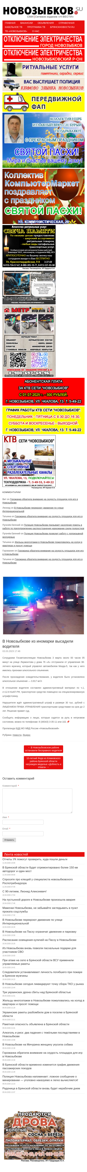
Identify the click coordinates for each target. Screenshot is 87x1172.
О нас (35, 31)
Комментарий (10, 785)
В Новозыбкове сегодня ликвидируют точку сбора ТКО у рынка (43, 984)
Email (6, 828)
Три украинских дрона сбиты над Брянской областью (36, 992)
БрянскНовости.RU (62, 27)
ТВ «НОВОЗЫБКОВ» (16, 31)
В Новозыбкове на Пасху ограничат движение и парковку (39, 931)
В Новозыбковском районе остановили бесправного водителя (43, 749)
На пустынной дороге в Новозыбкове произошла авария (38, 899)
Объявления (46, 23)
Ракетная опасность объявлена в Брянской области (35, 1024)
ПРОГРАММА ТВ (36, 27)
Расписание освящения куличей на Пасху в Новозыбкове (39, 940)
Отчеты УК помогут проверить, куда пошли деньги (34, 859)
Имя (5, 817)
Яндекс (26, 735)
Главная (10, 23)
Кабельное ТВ (13, 27)
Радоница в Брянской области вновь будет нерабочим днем (41, 1088)
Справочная (66, 23)
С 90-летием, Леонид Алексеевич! (24, 891)
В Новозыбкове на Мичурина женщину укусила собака (37, 1044)
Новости (17, 735)
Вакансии (26, 23)
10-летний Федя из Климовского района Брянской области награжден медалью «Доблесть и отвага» (43, 763)
